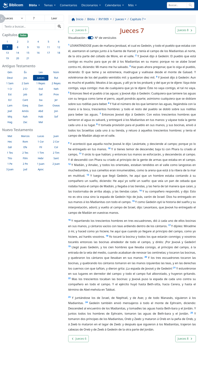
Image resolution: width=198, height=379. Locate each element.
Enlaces (23, 366)
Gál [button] (10, 147)
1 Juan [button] (40, 163)
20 (145, 256)
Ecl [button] (9, 100)
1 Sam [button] (9, 83)
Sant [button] (56, 158)
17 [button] (48, 52)
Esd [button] (41, 89)
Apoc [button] (41, 169)
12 (69, 164)
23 (69, 297)
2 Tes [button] (25, 152)
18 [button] (58, 52)
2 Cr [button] (25, 89)
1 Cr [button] (9, 89)
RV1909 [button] (104, 19)
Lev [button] (41, 72)
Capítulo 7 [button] (137, 19)
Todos (23, 35)
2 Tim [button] (56, 152)
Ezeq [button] (25, 105)
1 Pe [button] (9, 163)
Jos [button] (25, 77)
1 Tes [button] (10, 152)
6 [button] (58, 41)
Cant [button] (25, 100)
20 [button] (17, 58)
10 (109, 148)
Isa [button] (40, 100)
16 (69, 219)
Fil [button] (40, 147)
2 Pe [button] (25, 163)
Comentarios (68, 5)
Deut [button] (10, 77)
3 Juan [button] (10, 169)
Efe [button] (25, 147)
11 (80, 153)
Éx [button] (25, 72)
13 (88, 174)
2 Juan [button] (56, 163)
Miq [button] (10, 116)
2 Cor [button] (56, 141)
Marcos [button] (25, 136)
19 (69, 246)
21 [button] (27, 58)
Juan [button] (56, 136)
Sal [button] (40, 94)
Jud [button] (25, 169)
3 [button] (28, 41)
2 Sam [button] (25, 83)
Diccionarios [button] (90, 5)
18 (107, 235)
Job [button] (25, 94)
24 (86, 302)
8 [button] (17, 47)
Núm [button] (56, 72)
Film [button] (25, 158)
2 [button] (17, 41)
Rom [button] (25, 141)
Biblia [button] (33, 5)
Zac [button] (25, 122)
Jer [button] (56, 100)
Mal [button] (41, 122)
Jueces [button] (40, 77)
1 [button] (7, 41)
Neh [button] (56, 89)
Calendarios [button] (113, 5)
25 (192, 312)
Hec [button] (10, 141)
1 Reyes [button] (40, 83)
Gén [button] (9, 72)
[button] (78, 30)
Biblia (91, 19)
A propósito (43, 366)
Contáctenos (66, 366)
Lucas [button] (40, 136)
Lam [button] (9, 105)
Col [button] (56, 147)
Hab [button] (40, 116)
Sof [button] (56, 116)
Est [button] (10, 94)
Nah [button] (25, 116)
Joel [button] (10, 111)
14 (140, 190)
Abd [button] (40, 111)
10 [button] (38, 47)
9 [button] (28, 47)
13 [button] (7, 52)
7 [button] (7, 47)
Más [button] (131, 5)
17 (169, 225)
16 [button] (38, 52)
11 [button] (48, 47)
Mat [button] (9, 136)
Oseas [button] (56, 105)
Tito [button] (10, 158)
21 (174, 267)
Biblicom (13, 5)
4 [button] (38, 41)
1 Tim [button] (40, 152)
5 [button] (48, 41)
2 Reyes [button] (56, 83)
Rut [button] (56, 77)
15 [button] (27, 52)
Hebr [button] (41, 158)
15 (133, 201)
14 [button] (17, 52)
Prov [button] (56, 94)
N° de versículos (105, 38)
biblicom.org (29, 373)
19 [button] (7, 58)
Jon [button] (56, 111)
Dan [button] (40, 105)
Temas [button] (49, 5)
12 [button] (58, 47)
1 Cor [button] (41, 141)
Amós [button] (25, 111)
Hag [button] (9, 122)
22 (69, 278)
